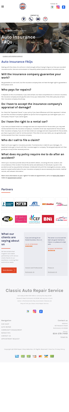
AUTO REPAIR (6, 327)
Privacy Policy (60, 349)
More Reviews (9, 270)
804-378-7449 (58, 175)
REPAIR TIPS (5, 333)
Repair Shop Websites (25, 349)
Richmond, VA (29, 272)
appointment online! (15, 178)
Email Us (64, 337)
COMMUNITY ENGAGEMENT (11, 330)
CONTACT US (6, 336)
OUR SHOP (5, 324)
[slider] (28, 246)
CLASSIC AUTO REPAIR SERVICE (14, 31)
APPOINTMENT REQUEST (10, 339)
